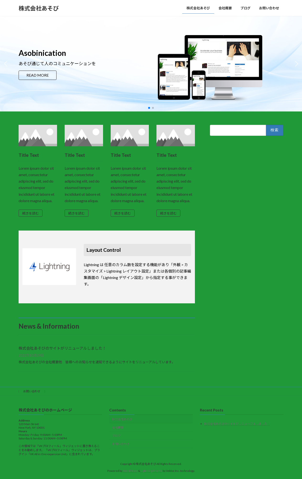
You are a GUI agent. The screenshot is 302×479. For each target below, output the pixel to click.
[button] (149, 108)
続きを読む (30, 213)
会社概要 (118, 427)
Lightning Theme (151, 470)
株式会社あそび (122, 419)
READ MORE (37, 75)
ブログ (116, 435)
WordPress (130, 470)
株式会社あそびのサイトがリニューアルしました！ (62, 348)
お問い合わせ (31, 391)
